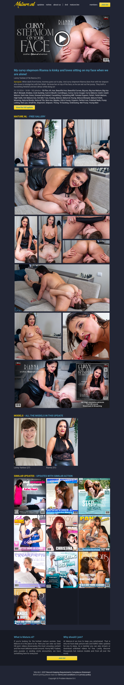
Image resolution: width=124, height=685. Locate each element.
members (93, 5)
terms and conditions (67, 680)
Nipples (56, 100)
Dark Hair (24, 95)
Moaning (17, 100)
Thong (56, 103)
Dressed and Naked (43, 95)
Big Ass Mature (95, 90)
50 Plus (45, 90)
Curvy (70, 93)
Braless (29, 93)
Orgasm (74, 100)
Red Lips (24, 103)
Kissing (52, 98)
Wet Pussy (84, 103)
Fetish (91, 95)
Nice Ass (49, 100)
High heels (18, 98)
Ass (53, 90)
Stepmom (41, 103)
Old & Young (65, 100)
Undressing (74, 103)
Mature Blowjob (83, 98)
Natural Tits (40, 100)
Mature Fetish (96, 98)
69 (50, 90)
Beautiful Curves (74, 90)
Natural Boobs (28, 100)
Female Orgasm (81, 95)
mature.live (74, 5)
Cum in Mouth (51, 93)
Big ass (85, 90)
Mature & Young (69, 98)
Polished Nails (95, 100)
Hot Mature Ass (29, 98)
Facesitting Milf (68, 95)
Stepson (49, 103)
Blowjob (22, 93)
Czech (100, 93)
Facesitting (56, 95)
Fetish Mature (100, 95)
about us (57, 5)
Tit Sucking (64, 103)
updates (40, 5)
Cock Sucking (38, 93)
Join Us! (104, 5)
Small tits (32, 103)
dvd (66, 5)
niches (48, 5)
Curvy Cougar (79, 93)
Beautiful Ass (61, 90)
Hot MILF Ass (42, 98)
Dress (31, 95)
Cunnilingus (62, 93)
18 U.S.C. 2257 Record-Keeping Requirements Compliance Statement (62, 678)
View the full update (24, 107)
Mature (59, 98)
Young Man (93, 103)
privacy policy (85, 680)
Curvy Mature (91, 93)
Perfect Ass (83, 100)
